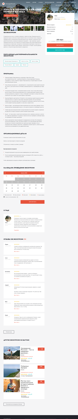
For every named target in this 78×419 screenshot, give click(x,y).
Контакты (67, 5)
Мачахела (24, 62)
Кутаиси (41, 2)
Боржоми (59, 2)
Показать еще (9, 322)
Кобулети (73, 2)
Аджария (17, 62)
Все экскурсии (59, 5)
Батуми (34, 2)
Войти (74, 5)
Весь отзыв (16, 243)
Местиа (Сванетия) (49, 2)
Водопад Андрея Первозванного (11, 59)
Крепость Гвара (35, 59)
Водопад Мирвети (8, 62)
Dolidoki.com (6, 417)
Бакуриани (66, 2)
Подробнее (16, 221)
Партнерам (68, 406)
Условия (67, 408)
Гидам (67, 403)
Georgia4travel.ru (7, 403)
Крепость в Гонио (24, 59)
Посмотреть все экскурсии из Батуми (14, 389)
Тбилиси (28, 2)
